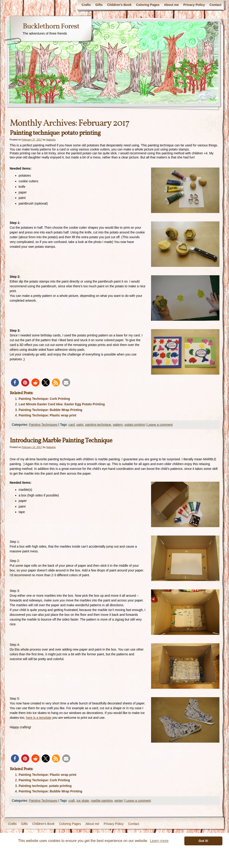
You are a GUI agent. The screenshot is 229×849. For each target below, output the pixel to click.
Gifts (99, 5)
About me (171, 5)
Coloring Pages (148, 5)
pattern (118, 424)
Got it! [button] (203, 841)
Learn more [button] (159, 841)
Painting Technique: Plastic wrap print (47, 415)
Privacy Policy (194, 5)
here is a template (38, 717)
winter (118, 800)
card (72, 424)
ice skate (83, 800)
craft (72, 800)
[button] (15, 382)
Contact (215, 5)
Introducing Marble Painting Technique (61, 440)
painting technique (98, 424)
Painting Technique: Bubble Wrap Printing (50, 410)
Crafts (86, 5)
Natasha (51, 139)
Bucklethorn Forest (51, 27)
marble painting (102, 800)
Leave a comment (160, 424)
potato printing (135, 424)
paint (80, 424)
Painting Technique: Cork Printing (44, 399)
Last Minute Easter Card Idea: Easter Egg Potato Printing (62, 404)
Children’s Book (119, 5)
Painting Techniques (43, 424)
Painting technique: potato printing (55, 133)
